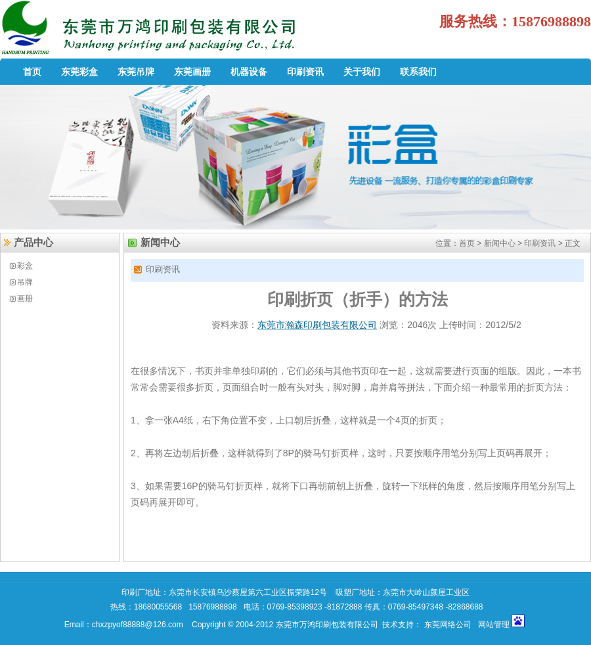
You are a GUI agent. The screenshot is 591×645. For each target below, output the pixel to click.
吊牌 (25, 282)
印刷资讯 (305, 71)
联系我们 (418, 71)
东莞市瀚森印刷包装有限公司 (317, 325)
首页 (32, 71)
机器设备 (248, 71)
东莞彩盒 (79, 71)
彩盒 (25, 265)
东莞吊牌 (136, 71)
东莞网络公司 (447, 624)
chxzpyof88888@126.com (138, 624)
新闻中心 (499, 243)
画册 (25, 298)
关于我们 (361, 71)
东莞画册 (192, 71)
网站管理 (495, 624)
